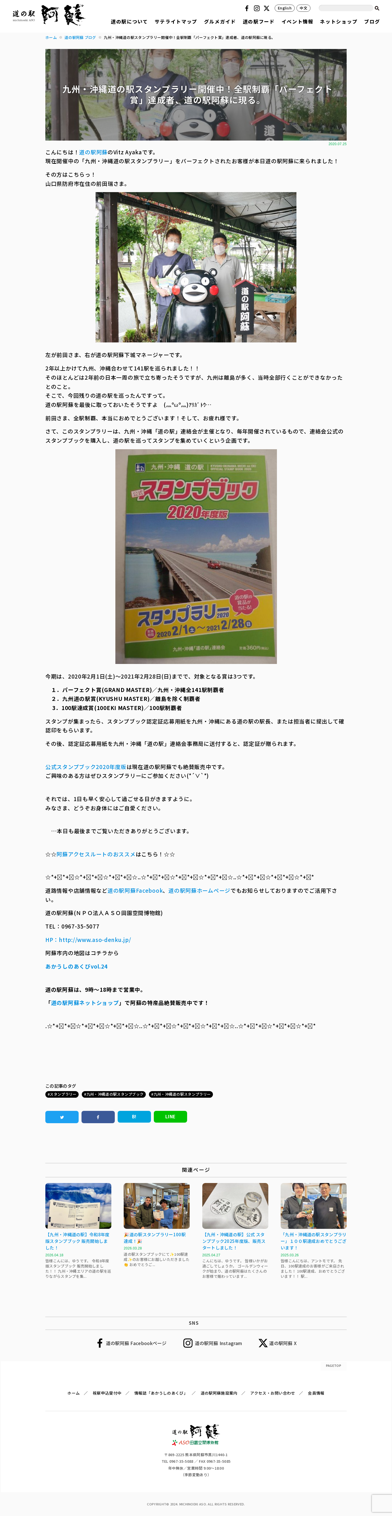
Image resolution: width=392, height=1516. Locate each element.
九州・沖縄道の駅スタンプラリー (182, 1094)
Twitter (267, 8)
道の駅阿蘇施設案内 (219, 1393)
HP (49, 939)
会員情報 (316, 1393)
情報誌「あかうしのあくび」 (161, 1393)
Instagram (257, 8)
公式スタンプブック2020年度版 (86, 766)
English (285, 8)
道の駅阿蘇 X (283, 1343)
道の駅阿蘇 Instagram (218, 1343)
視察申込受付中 (107, 1393)
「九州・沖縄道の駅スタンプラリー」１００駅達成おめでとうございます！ (314, 1241)
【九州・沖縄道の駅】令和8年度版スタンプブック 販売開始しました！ (77, 1241)
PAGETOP (333, 1365)
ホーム (73, 1393)
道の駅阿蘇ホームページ (199, 890)
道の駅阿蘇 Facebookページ (136, 1343)
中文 (303, 8)
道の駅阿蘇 (93, 152)
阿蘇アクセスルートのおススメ (96, 854)
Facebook (247, 8)
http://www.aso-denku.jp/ (95, 939)
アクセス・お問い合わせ (272, 1393)
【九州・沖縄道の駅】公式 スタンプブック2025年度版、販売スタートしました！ (234, 1241)
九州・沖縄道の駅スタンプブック (115, 1094)
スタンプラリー (63, 1094)
